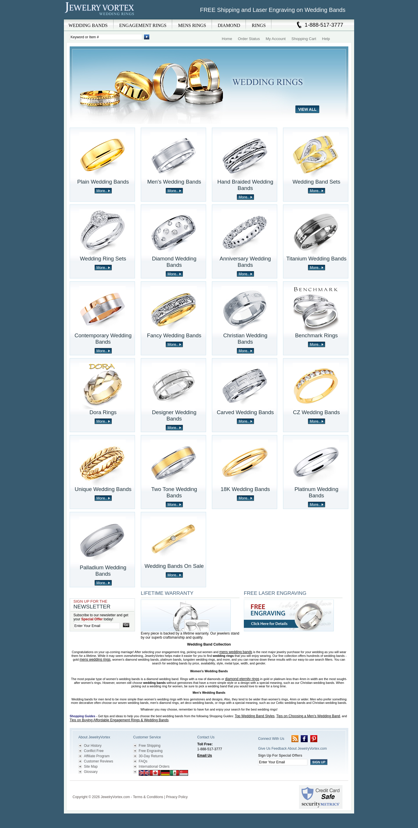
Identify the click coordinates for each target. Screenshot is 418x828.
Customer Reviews (98, 761)
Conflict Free (94, 751)
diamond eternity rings (242, 679)
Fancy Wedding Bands (174, 335)
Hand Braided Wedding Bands (245, 185)
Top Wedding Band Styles (255, 716)
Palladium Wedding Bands (103, 570)
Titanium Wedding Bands (316, 259)
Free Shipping (150, 745)
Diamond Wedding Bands (174, 262)
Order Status (249, 39)
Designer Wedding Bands (174, 415)
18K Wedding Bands (245, 489)
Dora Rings (102, 412)
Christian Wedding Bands (245, 338)
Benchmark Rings (316, 335)
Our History (93, 745)
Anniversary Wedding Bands (245, 262)
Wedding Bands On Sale (174, 566)
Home (227, 39)
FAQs (143, 761)
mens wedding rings (95, 659)
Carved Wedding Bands (245, 412)
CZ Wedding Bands (316, 412)
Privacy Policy (177, 797)
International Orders (154, 766)
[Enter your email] (96, 626)
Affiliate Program (96, 756)
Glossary (91, 771)
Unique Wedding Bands (103, 489)
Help (326, 39)
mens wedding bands (235, 652)
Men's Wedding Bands (174, 182)
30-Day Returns (151, 756)
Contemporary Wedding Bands (103, 338)
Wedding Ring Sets (103, 259)
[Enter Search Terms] (106, 37)
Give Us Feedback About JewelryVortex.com (292, 749)
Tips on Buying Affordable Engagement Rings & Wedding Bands (119, 720)
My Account (276, 39)
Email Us (204, 755)
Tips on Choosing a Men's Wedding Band (308, 716)
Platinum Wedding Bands (316, 492)
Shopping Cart (303, 39)
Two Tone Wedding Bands (174, 492)
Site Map (91, 766)
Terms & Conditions (148, 797)
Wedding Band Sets (316, 182)
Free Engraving (151, 751)
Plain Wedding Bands (103, 182)
